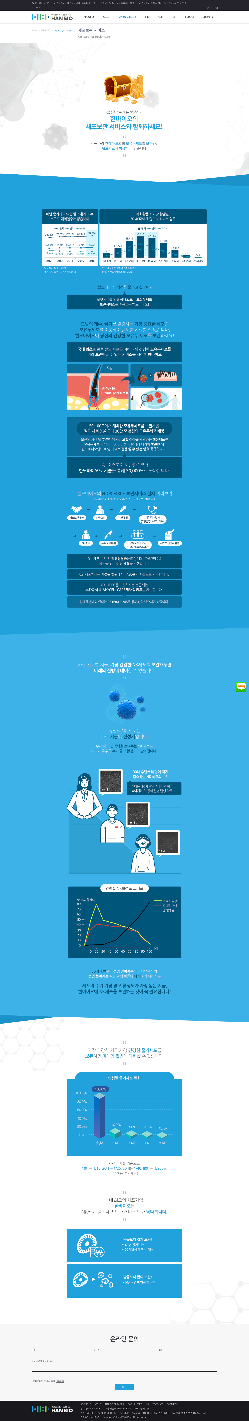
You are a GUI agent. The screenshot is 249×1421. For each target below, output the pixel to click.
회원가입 (214, 8)
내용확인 (60, 1381)
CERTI (139, 1404)
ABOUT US (89, 17)
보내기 (124, 1387)
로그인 (206, 8)
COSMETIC (208, 17)
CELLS (106, 17)
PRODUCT (189, 17)
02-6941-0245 (42, 3)
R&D (147, 17)
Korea (35, 7)
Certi (161, 17)
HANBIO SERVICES (127, 17)
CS (174, 17)
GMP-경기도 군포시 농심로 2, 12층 (118, 3)
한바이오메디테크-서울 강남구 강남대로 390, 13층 (164, 3)
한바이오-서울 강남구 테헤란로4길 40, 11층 (76, 3)
